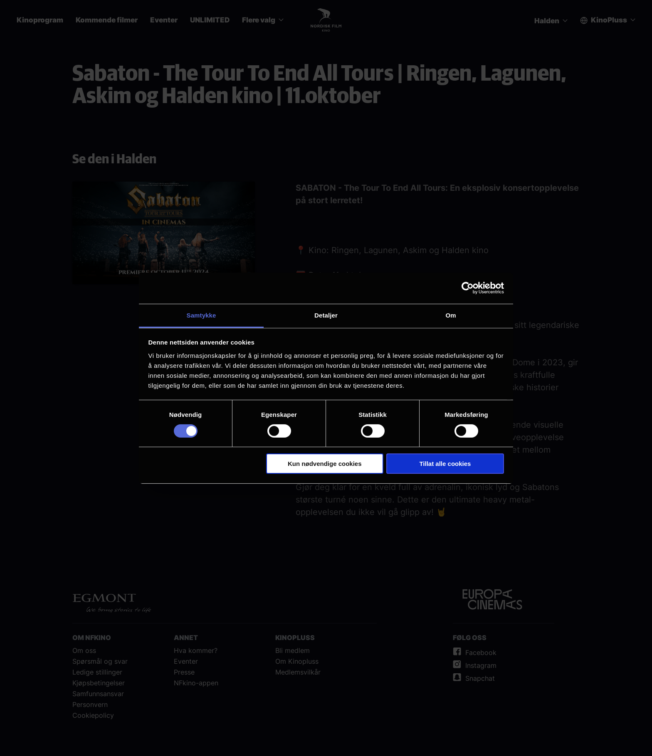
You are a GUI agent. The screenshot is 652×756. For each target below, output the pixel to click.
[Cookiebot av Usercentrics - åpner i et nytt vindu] (467, 288)
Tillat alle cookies (445, 463)
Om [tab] (450, 314)
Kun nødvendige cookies (325, 463)
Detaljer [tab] (326, 314)
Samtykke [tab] (201, 314)
